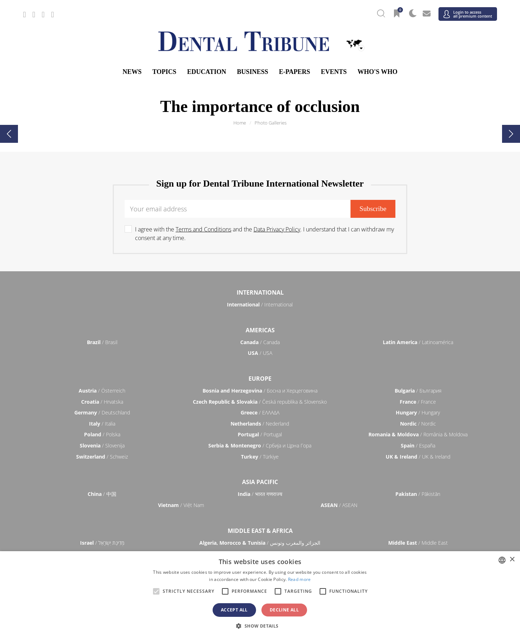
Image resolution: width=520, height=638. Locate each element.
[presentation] (9, 134)
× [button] (512, 559)
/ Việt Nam (181, 505)
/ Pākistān (417, 494)
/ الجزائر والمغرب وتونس (259, 542)
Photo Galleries (271, 122)
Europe (260, 379)
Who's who (377, 71)
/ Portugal (260, 434)
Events (334, 71)
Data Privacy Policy (277, 229)
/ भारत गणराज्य (260, 494)
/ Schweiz (102, 456)
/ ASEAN (339, 505)
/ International (260, 304)
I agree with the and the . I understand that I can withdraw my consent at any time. (264, 233)
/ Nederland (260, 423)
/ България (418, 390)
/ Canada (260, 342)
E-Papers (294, 71)
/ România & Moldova (418, 434)
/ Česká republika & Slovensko (260, 401)
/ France (418, 401)
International (260, 292)
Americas (260, 330)
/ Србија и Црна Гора (259, 445)
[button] (259, 625)
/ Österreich (102, 390)
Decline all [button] (284, 610)
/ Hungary (418, 412)
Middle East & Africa (260, 531)
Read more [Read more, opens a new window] (299, 579)
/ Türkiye (260, 456)
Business (252, 71)
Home (239, 122)
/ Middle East (418, 542)
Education (206, 71)
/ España (418, 445)
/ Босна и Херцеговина (260, 390)
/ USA (260, 353)
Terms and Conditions (203, 229)
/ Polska (102, 434)
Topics (164, 71)
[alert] (260, 594)
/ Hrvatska (102, 401)
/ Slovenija (102, 445)
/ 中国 (102, 494)
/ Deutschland (102, 412)
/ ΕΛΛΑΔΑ (260, 412)
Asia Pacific (260, 482)
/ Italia (102, 423)
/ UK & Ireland (418, 456)
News (131, 71)
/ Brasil (102, 342)
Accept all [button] (234, 610)
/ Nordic (418, 423)
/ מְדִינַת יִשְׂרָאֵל (102, 542)
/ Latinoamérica (418, 342)
